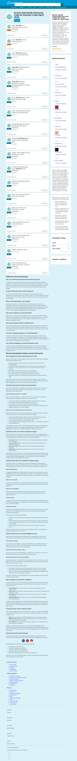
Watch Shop (58, 92)
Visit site (55, 46)
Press (11, 699)
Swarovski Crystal (59, 84)
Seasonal (30, 7)
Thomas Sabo (58, 152)
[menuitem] (14, 7)
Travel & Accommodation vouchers (18, 677)
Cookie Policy (13, 704)
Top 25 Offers (13, 664)
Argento (57, 101)
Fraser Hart (58, 126)
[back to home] (14, 3)
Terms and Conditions (15, 693)
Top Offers (41, 7)
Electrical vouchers (14, 682)
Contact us (12, 692)
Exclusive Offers (49, 7)
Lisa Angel (57, 135)
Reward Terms (13, 695)
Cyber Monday (13, 670)
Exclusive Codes (13, 666)
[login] (57, 48)
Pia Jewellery (58, 118)
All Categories (13, 683)
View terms (44, 35)
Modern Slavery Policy (15, 698)
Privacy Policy (13, 690)
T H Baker (57, 109)
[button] (14, 7)
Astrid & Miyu (58, 143)
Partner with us (13, 702)
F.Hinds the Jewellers (60, 67)
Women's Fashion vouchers (16, 680)
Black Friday (13, 669)
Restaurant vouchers (60, 7)
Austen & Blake (59, 160)
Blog (35, 7)
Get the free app (14, 701)
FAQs (11, 696)
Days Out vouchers (14, 679)
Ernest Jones (58, 75)
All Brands (12, 685)
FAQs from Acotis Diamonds (17, 277)
